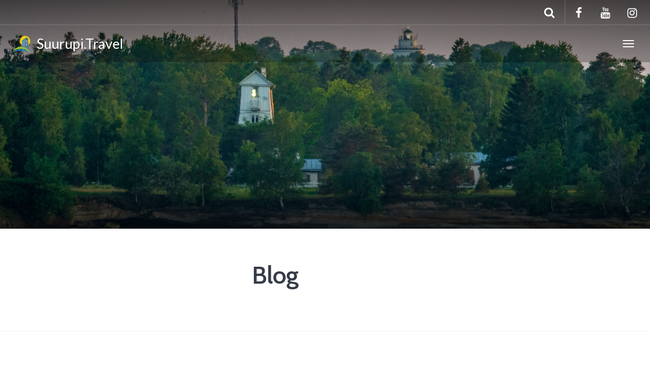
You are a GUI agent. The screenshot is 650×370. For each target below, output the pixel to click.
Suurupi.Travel (66, 45)
